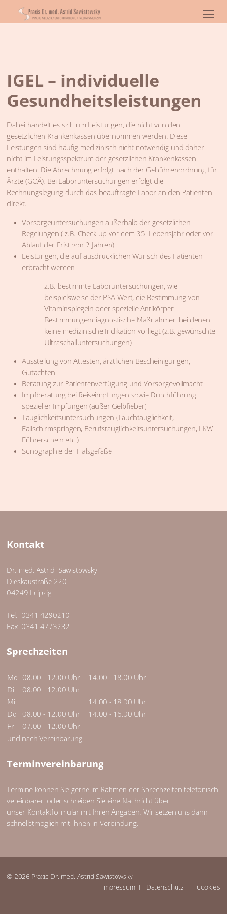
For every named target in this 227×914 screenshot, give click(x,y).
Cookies (208, 887)
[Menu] (208, 14)
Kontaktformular (53, 812)
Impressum (118, 887)
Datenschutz (164, 887)
